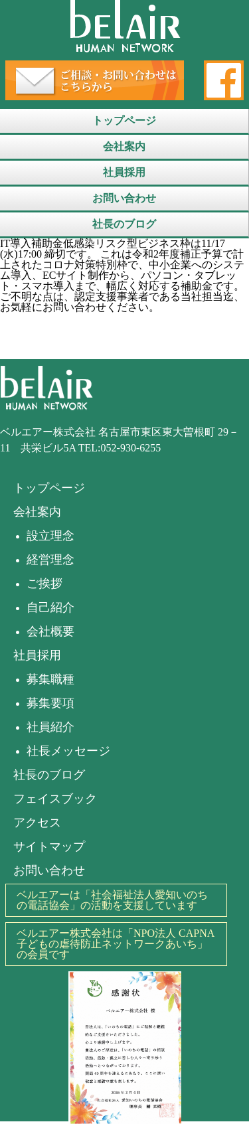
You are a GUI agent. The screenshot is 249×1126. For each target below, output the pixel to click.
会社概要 (50, 631)
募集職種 (50, 679)
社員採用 (124, 172)
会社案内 (124, 146)
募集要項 (50, 703)
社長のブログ (124, 224)
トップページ (124, 120)
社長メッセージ (68, 751)
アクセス (37, 822)
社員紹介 (50, 727)
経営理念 (50, 559)
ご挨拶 (44, 583)
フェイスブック (55, 798)
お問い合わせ (124, 198)
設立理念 (50, 535)
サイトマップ (49, 846)
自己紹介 (50, 607)
